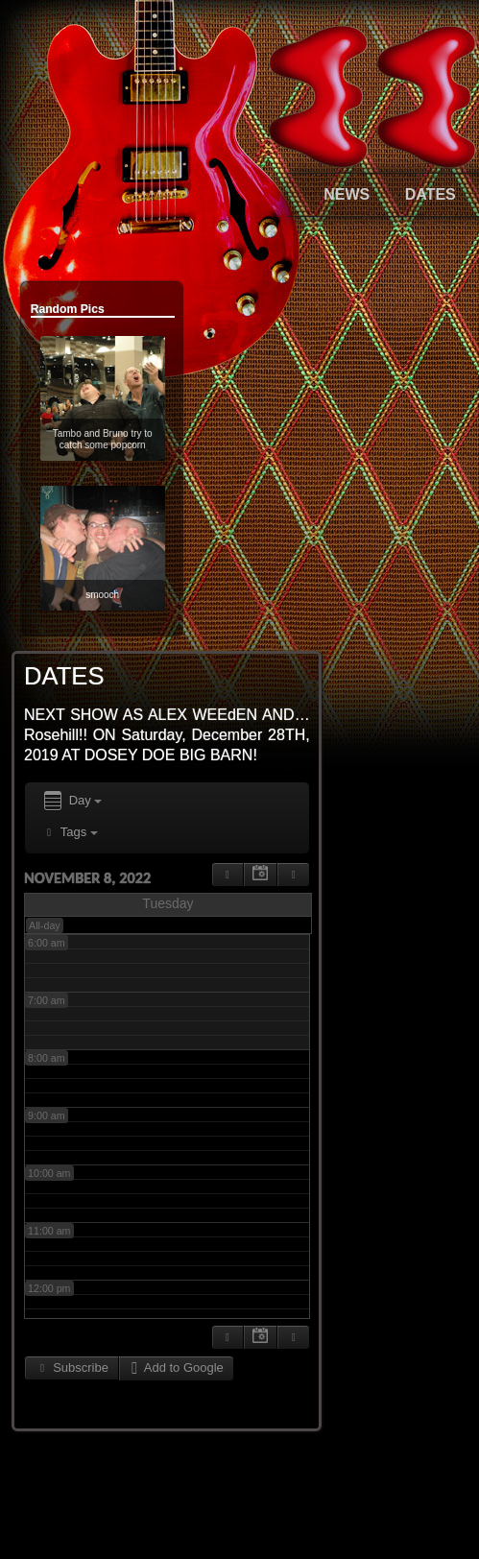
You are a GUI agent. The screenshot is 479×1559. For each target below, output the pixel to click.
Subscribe (71, 1367)
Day (71, 801)
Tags (69, 832)
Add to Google (176, 1367)
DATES (430, 194)
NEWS (346, 194)
